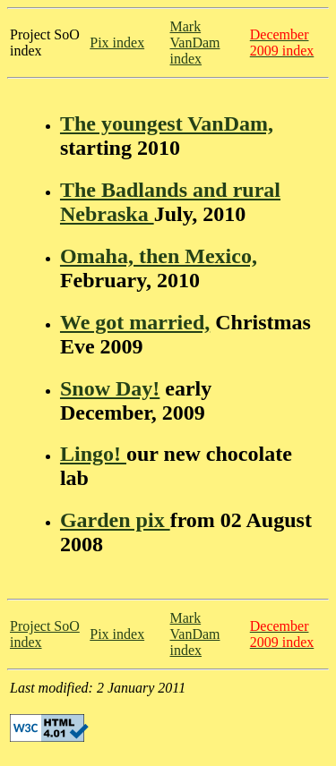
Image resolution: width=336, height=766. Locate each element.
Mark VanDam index (195, 42)
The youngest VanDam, (166, 123)
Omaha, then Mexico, (158, 256)
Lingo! (93, 453)
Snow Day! (109, 388)
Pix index (117, 42)
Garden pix (115, 520)
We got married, (135, 322)
